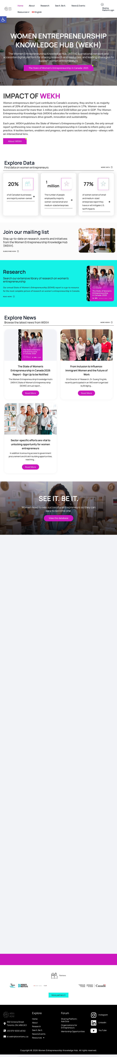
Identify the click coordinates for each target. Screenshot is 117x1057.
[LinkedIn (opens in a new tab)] (102, 1006)
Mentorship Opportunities (73, 1015)
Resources (38, 1022)
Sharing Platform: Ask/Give (69, 1004)
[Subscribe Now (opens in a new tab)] (11, 251)
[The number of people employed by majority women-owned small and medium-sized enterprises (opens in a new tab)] (58, 200)
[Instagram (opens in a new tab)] (102, 999)
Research (36, 1010)
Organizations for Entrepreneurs (69, 1010)
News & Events (38, 1017)
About (35, 1006)
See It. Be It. (37, 1014)
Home (34, 1002)
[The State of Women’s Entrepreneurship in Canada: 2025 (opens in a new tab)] (58, 68)
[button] (3, 19)
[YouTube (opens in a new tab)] (102, 1014)
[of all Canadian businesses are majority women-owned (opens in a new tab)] (21, 196)
